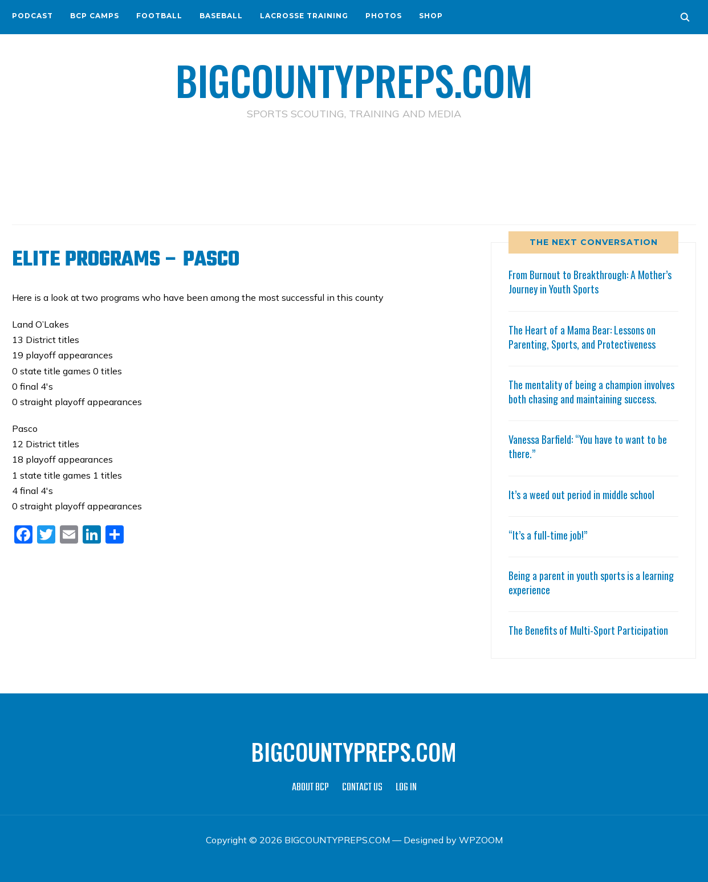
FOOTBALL (159, 15)
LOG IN (406, 787)
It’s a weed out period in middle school (581, 494)
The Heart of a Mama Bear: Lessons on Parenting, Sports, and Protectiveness (582, 337)
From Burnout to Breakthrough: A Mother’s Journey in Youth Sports (590, 281)
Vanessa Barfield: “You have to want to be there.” (587, 446)
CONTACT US (362, 787)
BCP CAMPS (94, 15)
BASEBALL (221, 15)
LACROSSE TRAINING (304, 15)
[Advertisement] (354, 171)
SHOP (431, 15)
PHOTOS (383, 15)
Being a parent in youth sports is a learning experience (591, 582)
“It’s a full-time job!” (547, 535)
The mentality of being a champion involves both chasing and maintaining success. (591, 391)
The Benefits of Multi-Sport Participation (588, 630)
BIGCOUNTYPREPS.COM (354, 79)
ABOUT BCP (310, 787)
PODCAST (32, 15)
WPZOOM (481, 840)
